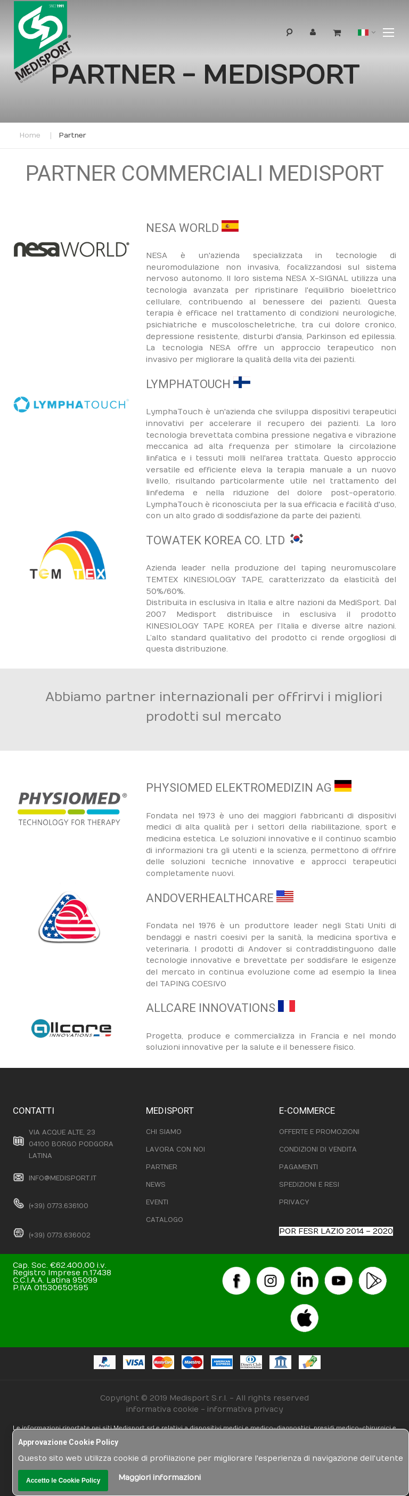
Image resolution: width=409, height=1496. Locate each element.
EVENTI (157, 1202)
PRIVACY (294, 1202)
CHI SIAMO (164, 1132)
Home (30, 135)
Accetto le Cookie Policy (63, 1480)
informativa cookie (162, 1409)
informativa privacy (245, 1409)
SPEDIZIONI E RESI (309, 1184)
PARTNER (161, 1167)
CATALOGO (164, 1220)
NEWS (156, 1184)
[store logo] (60, 44)
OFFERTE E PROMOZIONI (319, 1132)
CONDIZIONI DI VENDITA (318, 1149)
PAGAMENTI (298, 1167)
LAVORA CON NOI (175, 1149)
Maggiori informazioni (159, 1477)
